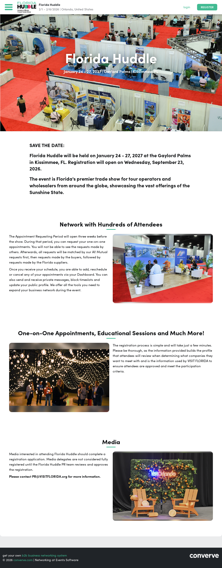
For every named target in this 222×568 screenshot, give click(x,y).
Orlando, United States (77, 9)
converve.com (23, 560)
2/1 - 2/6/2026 (49, 9)
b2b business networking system (44, 555)
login (186, 7)
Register (207, 7)
